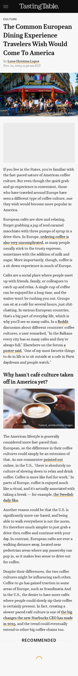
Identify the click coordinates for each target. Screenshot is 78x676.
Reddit (63, 321)
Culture (10, 19)
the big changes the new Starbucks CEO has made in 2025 (38, 617)
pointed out (53, 459)
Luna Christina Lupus (23, 61)
